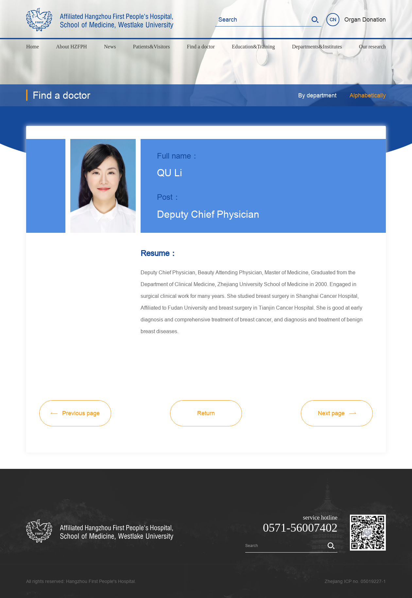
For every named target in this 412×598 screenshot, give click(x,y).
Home (32, 46)
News (110, 46)
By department (317, 95)
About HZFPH (71, 46)
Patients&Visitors (151, 46)
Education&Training (253, 46)
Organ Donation (365, 19)
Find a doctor (201, 46)
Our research (372, 46)
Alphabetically (368, 95)
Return (206, 413)
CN (333, 19)
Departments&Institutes (317, 46)
